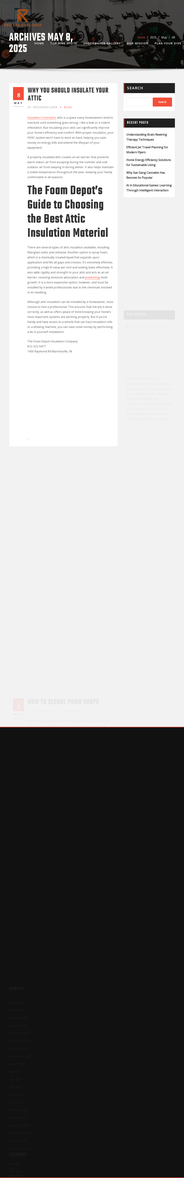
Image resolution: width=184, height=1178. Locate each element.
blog (68, 107)
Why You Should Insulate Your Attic (68, 95)
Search (135, 88)
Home (39, 43)
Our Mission (137, 43)
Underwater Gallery (101, 43)
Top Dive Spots (63, 43)
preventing (92, 277)
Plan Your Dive (168, 43)
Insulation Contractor (41, 118)
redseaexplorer (43, 107)
